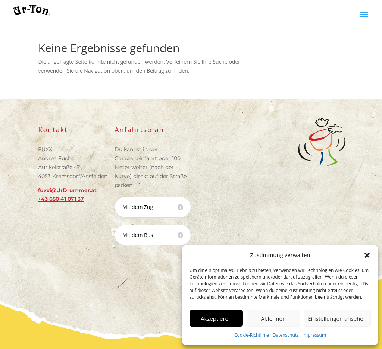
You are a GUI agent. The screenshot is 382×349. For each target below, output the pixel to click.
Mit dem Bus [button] (137, 235)
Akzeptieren (216, 318)
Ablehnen (273, 318)
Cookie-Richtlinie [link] (251, 335)
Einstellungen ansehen (337, 318)
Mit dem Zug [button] (137, 207)
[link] (31, 9)
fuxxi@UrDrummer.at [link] (67, 190)
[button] (367, 255)
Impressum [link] (314, 335)
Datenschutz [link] (286, 335)
